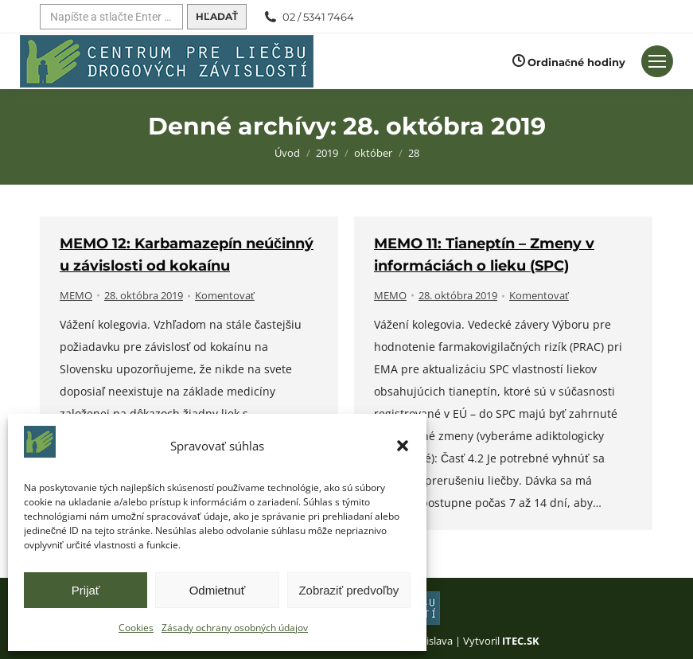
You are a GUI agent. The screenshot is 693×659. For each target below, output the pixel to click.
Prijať (86, 590)
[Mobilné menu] (657, 61)
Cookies (136, 627)
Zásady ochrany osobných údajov (235, 627)
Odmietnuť (217, 590)
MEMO (76, 295)
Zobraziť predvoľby (348, 590)
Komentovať (225, 295)
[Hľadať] (111, 16)
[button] (403, 446)
